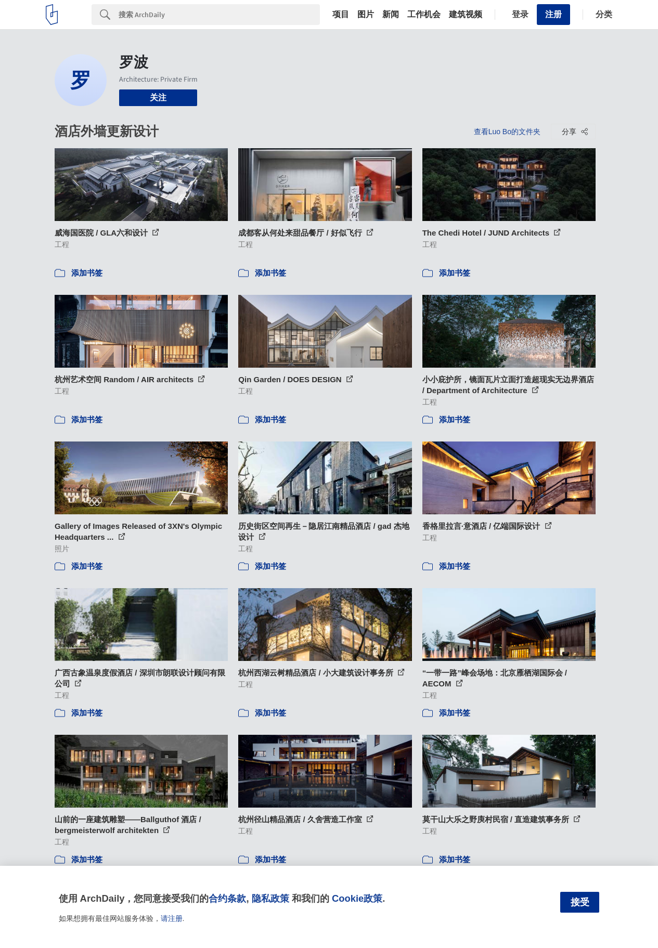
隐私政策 (270, 898)
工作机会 (424, 14)
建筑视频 (465, 14)
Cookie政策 (357, 898)
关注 (158, 97)
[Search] (219, 14)
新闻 (390, 14)
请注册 (172, 918)
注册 (553, 14)
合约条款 (227, 898)
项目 (340, 14)
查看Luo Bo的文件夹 (507, 131)
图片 (365, 14)
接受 (580, 902)
